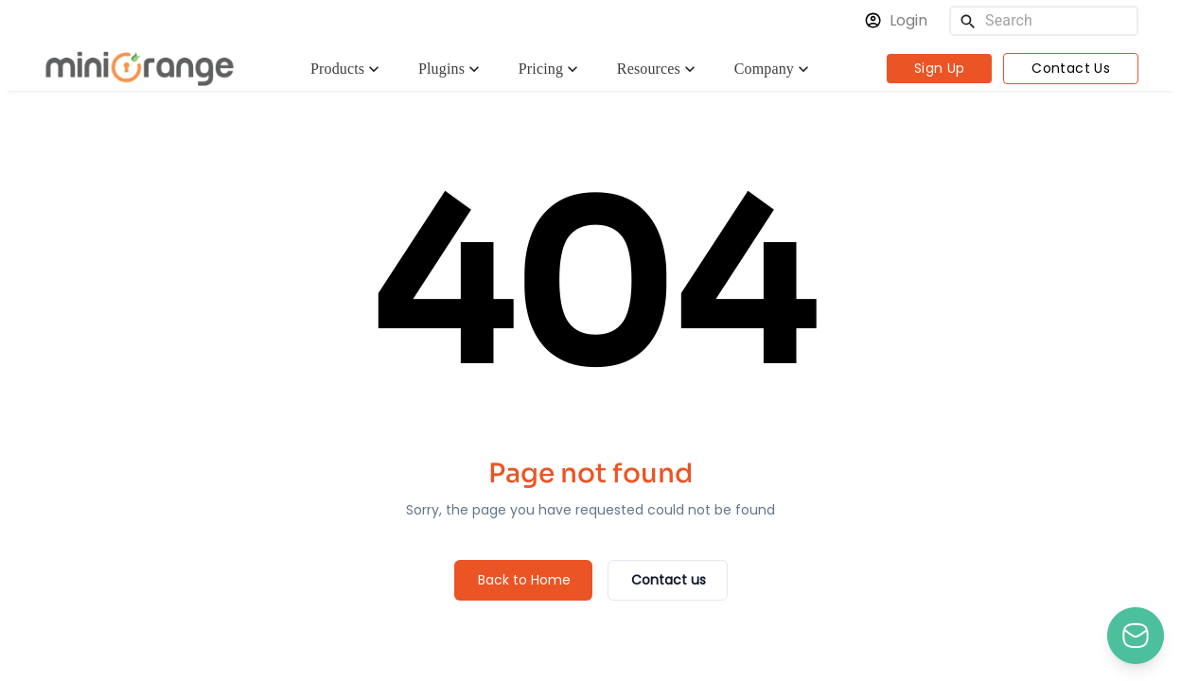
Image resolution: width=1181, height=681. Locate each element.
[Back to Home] (523, 580)
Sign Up (939, 68)
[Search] (1057, 21)
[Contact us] (668, 580)
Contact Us (1070, 68)
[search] (968, 21)
